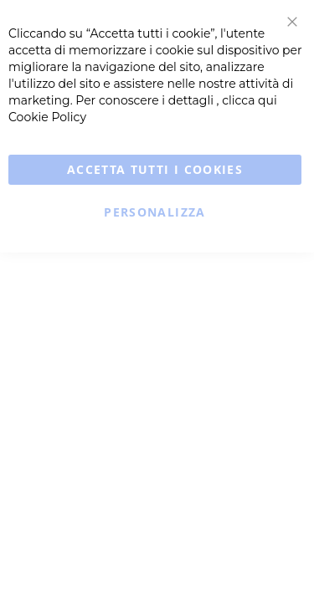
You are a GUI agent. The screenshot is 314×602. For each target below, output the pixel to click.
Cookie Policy (47, 117)
